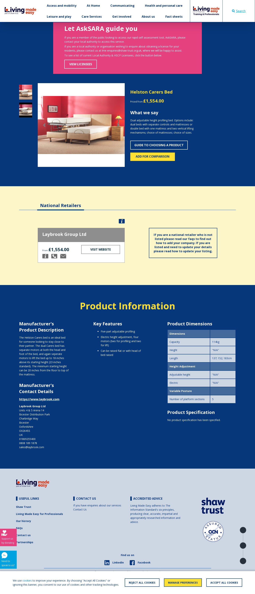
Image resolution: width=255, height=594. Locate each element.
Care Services (92, 17)
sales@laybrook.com (31, 447)
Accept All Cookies (224, 582)
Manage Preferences (183, 582)
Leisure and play (59, 17)
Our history (23, 521)
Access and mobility (61, 6)
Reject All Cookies (142, 582)
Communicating (122, 6)
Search (239, 11)
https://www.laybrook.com (39, 399)
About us (148, 17)
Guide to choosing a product (159, 145)
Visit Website (100, 249)
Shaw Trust (23, 507)
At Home (93, 6)
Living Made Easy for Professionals (39, 514)
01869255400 (27, 439)
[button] (44, 125)
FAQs (19, 528)
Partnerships (24, 542)
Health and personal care (164, 6)
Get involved (121, 17)
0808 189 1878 (28, 443)
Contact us (23, 535)
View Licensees (80, 64)
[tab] (60, 202)
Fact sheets (174, 17)
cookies (27, 580)
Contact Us (80, 509)
